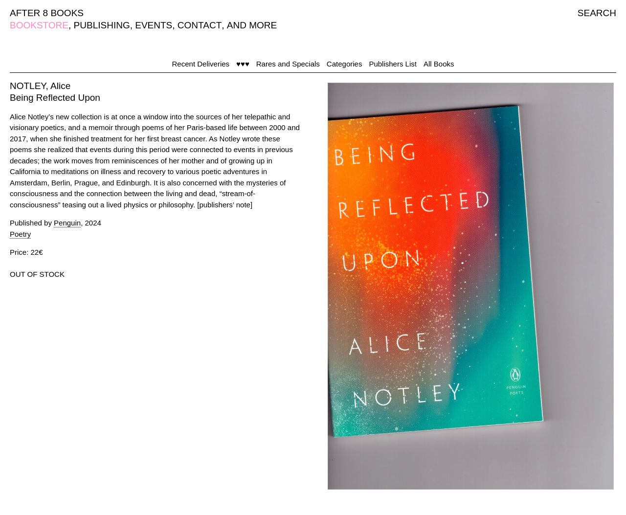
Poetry (20, 234)
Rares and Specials (288, 64)
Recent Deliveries (201, 64)
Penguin (67, 223)
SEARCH (597, 13)
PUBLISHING (102, 25)
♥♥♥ (242, 64)
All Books (439, 64)
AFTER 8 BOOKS (47, 13)
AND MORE (252, 25)
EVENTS (153, 25)
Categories (344, 64)
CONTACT (200, 25)
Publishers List (393, 64)
